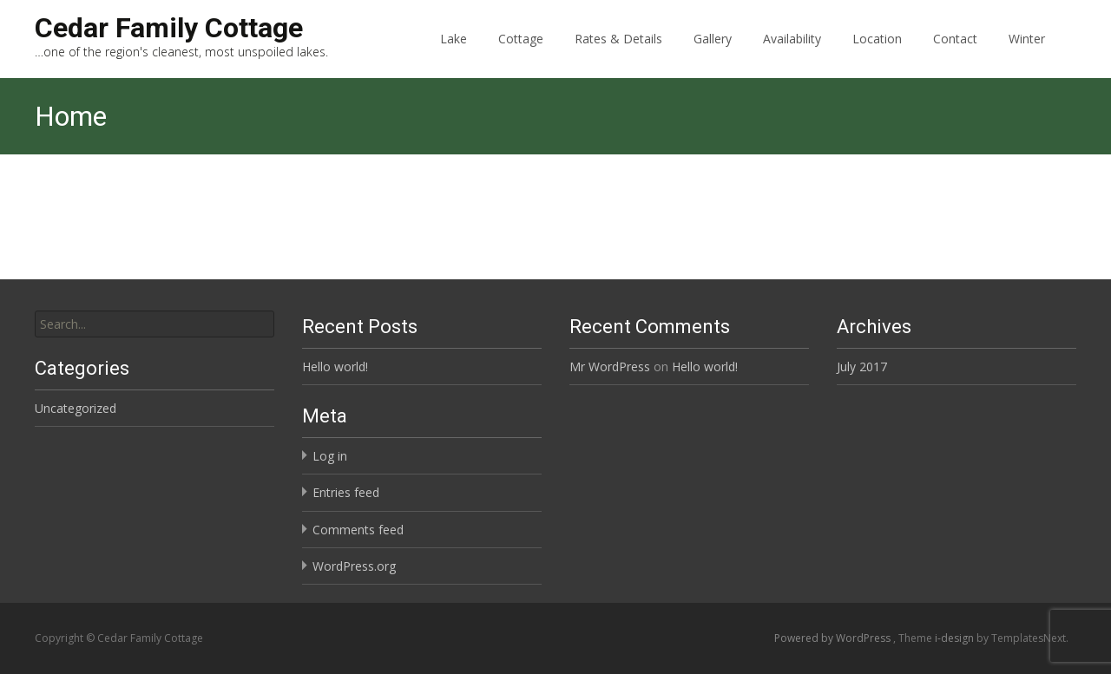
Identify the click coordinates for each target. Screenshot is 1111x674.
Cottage (520, 54)
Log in (329, 456)
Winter (1027, 54)
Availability (792, 54)
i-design (955, 638)
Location (877, 54)
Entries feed (345, 492)
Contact (955, 54)
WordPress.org (354, 566)
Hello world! (335, 366)
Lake (453, 54)
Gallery (713, 54)
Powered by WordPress (833, 638)
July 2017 (862, 366)
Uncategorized (75, 408)
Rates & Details (618, 54)
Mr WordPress (609, 366)
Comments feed (358, 529)
